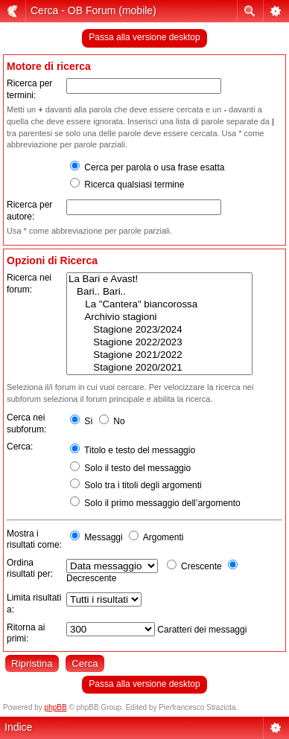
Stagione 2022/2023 (159, 342)
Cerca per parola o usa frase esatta (147, 167)
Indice (18, 727)
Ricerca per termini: (29, 89)
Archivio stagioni (159, 317)
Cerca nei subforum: (26, 423)
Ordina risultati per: (30, 568)
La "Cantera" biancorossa (159, 304)
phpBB (56, 707)
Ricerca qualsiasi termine (127, 184)
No (112, 421)
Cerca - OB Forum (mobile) (93, 10)
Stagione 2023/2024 (159, 330)
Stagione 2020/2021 (159, 368)
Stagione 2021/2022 (159, 355)
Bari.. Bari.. (159, 292)
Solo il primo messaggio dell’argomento (155, 503)
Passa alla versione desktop (144, 37)
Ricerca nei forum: (29, 283)
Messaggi (96, 537)
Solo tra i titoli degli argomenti (136, 485)
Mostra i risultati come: (34, 539)
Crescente (194, 566)
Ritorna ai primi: (26, 633)
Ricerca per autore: (29, 210)
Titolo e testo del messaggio (132, 450)
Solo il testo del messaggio (130, 468)
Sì (81, 421)
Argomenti (156, 537)
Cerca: (20, 446)
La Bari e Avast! (159, 279)
